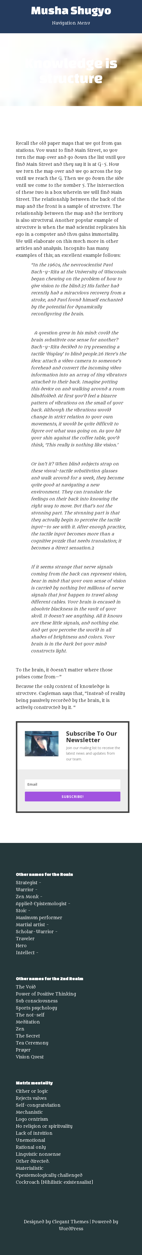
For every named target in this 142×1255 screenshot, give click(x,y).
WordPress (71, 1228)
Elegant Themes (70, 1221)
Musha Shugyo (71, 10)
